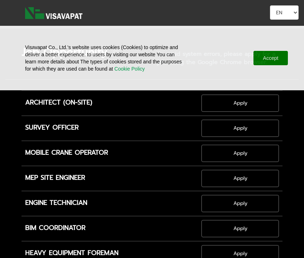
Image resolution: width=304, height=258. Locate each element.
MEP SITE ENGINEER (55, 178)
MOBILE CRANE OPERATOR (66, 153)
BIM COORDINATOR (55, 228)
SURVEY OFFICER (52, 128)
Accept (271, 58)
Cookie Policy (129, 69)
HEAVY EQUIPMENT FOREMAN (71, 253)
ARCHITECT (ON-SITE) (58, 103)
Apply (240, 103)
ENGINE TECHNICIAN (56, 203)
